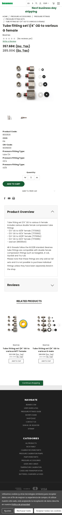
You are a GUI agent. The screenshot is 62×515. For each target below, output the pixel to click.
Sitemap (31, 429)
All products (31, 443)
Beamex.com (31, 405)
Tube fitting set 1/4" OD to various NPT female (16, 350)
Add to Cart (16, 361)
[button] (31, 383)
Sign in (26, 425)
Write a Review (9, 41)
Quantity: (31, 172)
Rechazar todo (24, 510)
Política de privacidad (21, 504)
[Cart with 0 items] (53, 3)
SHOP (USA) (31, 418)
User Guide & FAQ (31, 408)
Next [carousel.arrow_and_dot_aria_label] (59, 325)
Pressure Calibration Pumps (31, 453)
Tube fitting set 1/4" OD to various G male (46, 350)
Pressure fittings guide (31, 411)
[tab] (31, 211)
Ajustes (7, 510)
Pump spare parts (31, 457)
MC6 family (31, 447)
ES (29, 3)
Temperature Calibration (31, 467)
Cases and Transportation (31, 471)
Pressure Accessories (31, 460)
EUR (46, 3)
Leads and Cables (31, 464)
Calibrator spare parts (31, 450)
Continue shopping (31, 383)
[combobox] (30, 3)
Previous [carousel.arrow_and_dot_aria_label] (3, 325)
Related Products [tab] (29, 301)
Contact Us (31, 422)
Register (35, 425)
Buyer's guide (31, 415)
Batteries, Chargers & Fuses (31, 474)
